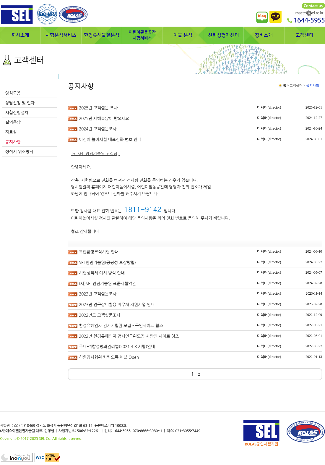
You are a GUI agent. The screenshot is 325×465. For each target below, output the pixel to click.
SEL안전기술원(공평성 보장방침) (107, 262)
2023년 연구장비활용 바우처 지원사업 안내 (117, 304)
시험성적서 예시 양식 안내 (102, 272)
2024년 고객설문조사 (97, 128)
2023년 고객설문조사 (97, 293)
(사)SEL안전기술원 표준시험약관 (107, 283)
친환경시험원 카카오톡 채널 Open (109, 357)
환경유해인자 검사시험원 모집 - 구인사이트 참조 (121, 325)
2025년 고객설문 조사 (98, 107)
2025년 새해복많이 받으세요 (104, 118)
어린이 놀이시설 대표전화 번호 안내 (110, 139)
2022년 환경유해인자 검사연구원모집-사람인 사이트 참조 (129, 336)
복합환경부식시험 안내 (98, 251)
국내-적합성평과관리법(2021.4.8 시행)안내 (117, 346)
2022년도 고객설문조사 (99, 315)
